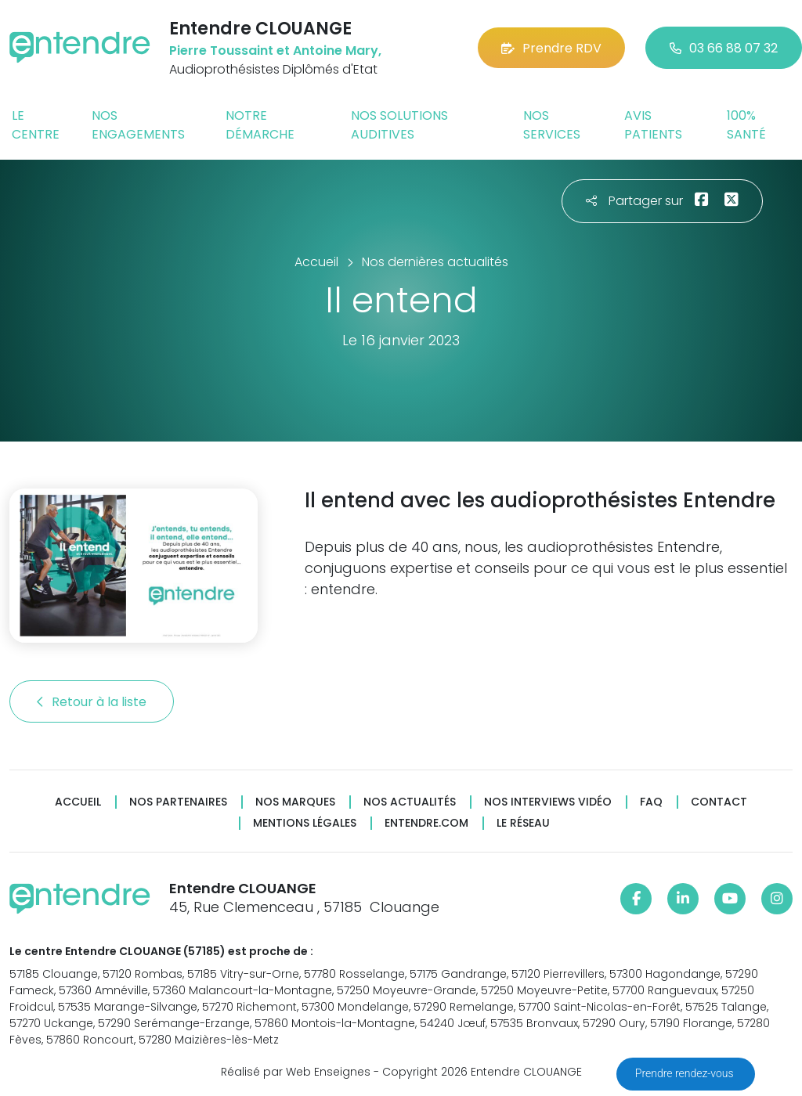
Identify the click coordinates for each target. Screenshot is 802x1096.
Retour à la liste (92, 702)
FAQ (651, 802)
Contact (719, 802)
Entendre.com (426, 823)
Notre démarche (260, 124)
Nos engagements (138, 124)
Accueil (78, 802)
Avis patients (653, 124)
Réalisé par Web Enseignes (295, 1072)
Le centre (36, 124)
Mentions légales (304, 823)
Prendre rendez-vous (685, 1073)
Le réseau (523, 823)
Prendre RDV (551, 48)
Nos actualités (409, 802)
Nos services (551, 124)
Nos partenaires (178, 802)
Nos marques (295, 802)
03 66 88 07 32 (724, 48)
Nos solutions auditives (399, 124)
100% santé (746, 124)
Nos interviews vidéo (548, 802)
